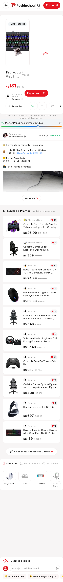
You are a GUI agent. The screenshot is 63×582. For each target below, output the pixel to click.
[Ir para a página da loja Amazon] (15, 96)
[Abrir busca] (38, 5)
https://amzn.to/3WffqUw (30, 153)
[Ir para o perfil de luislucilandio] (14, 135)
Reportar (15, 106)
